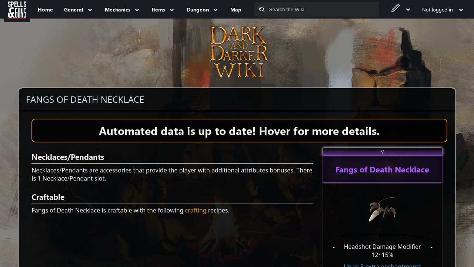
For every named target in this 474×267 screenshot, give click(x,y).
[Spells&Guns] (17, 9)
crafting (196, 210)
